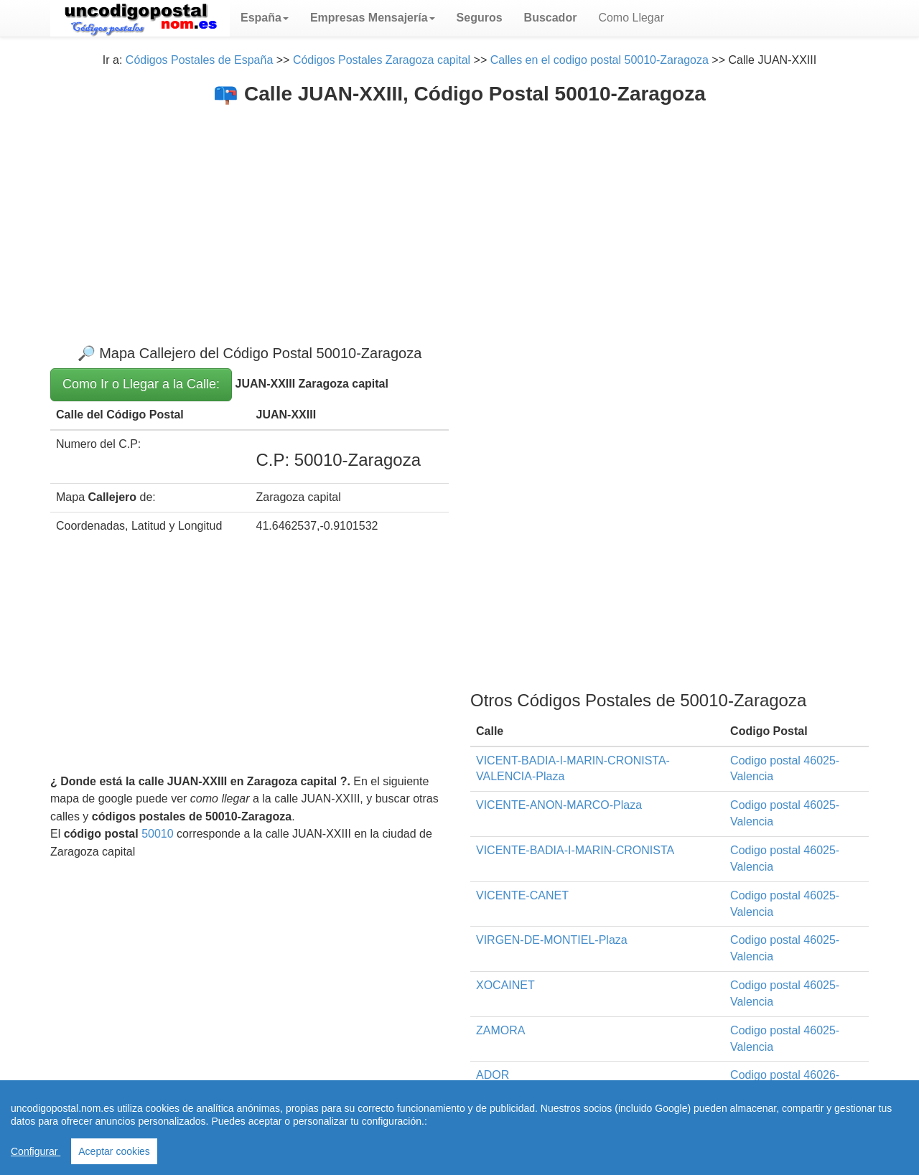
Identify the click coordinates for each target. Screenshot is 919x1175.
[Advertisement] (459, 213)
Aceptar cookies (114, 1151)
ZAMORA (500, 1030)
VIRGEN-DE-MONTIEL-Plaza (552, 940)
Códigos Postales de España (199, 60)
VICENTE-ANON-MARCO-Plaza (559, 805)
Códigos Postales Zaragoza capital (381, 60)
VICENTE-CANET (522, 895)
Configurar (35, 1151)
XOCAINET (505, 985)
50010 (157, 834)
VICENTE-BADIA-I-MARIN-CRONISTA (575, 850)
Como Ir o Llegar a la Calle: (141, 384)
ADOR (492, 1075)
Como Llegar (631, 17)
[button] (264, 18)
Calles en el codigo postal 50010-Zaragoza (599, 60)
